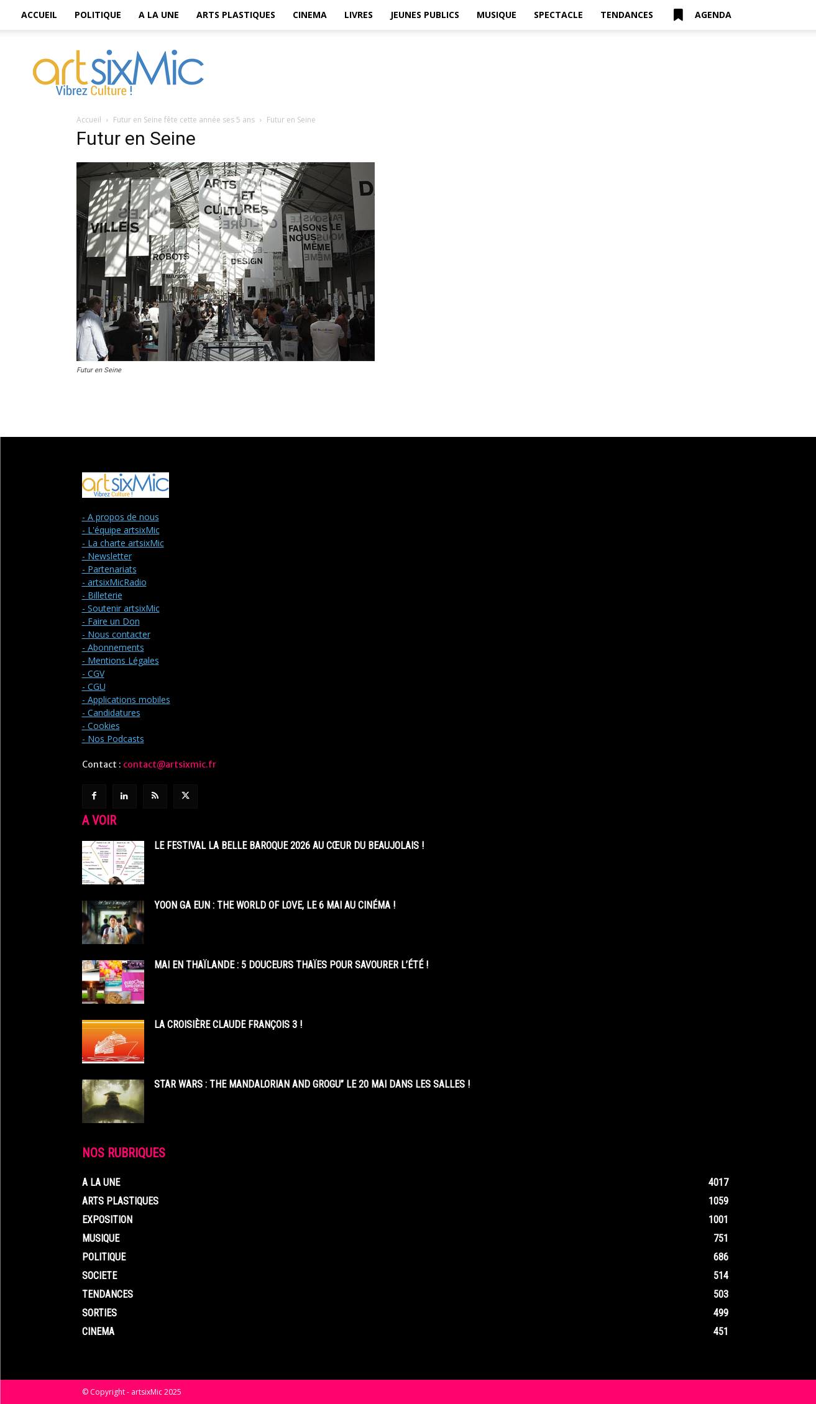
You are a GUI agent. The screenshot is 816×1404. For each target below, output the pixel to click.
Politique (98, 15)
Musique (496, 15)
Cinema (310, 15)
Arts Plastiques (235, 15)
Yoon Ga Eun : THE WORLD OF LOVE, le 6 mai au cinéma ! (274, 905)
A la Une (159, 15)
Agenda (701, 15)
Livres (358, 15)
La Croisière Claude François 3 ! (228, 1024)
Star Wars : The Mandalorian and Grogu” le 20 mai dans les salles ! (312, 1084)
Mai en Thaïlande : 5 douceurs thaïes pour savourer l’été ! (291, 965)
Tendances (626, 15)
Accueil (39, 15)
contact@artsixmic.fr (169, 764)
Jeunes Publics (424, 15)
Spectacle (558, 15)
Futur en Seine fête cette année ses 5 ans (184, 119)
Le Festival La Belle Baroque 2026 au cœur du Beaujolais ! (289, 845)
